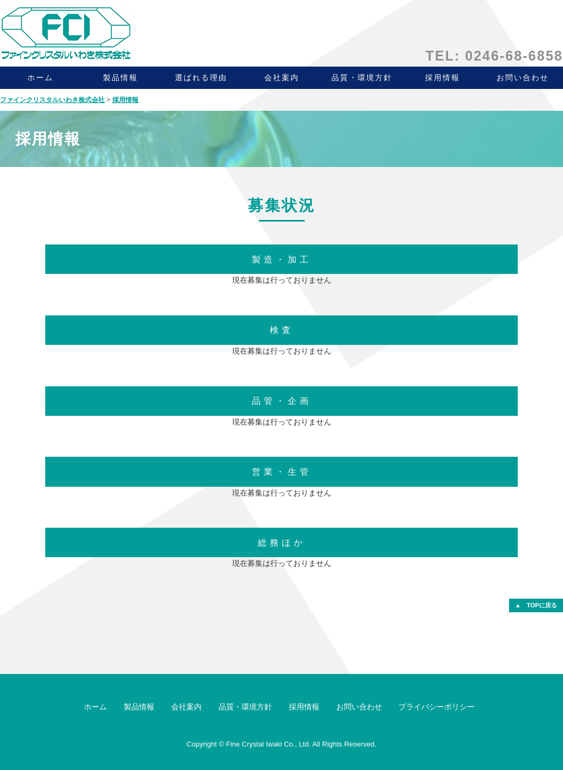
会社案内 (281, 77)
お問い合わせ (359, 706)
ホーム (40, 77)
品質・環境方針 (361, 77)
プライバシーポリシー (436, 706)
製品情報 (120, 77)
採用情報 (442, 77)
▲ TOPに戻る (536, 605)
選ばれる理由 (201, 77)
